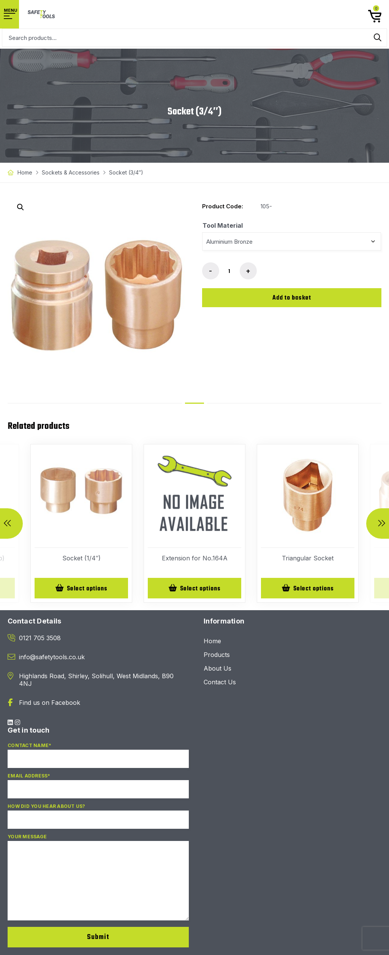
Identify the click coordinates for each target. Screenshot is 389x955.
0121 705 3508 (40, 638)
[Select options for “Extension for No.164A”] (194, 588)
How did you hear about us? (98, 820)
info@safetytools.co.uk (52, 658)
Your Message (98, 881)
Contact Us (220, 683)
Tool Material (222, 225)
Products (217, 655)
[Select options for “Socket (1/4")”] (81, 588)
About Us (217, 669)
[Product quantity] (229, 271)
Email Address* (98, 789)
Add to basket (291, 298)
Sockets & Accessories (71, 172)
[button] (20, 207)
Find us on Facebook (49, 703)
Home (24, 172)
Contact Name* (98, 759)
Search (377, 38)
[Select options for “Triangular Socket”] (307, 588)
